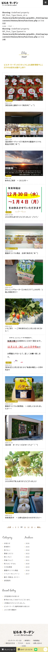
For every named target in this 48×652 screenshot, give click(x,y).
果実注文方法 (10, 643)
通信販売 (7, 583)
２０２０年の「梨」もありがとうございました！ (21, 481)
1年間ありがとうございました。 (14, 606)
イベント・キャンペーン (11, 576)
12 (28, 527)
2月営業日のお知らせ (11, 599)
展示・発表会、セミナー (12, 580)
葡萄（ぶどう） (8, 556)
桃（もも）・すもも (10, 566)
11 (25, 527)
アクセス (20, 643)
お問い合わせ (37, 643)
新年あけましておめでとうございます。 (17, 602)
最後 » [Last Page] (39, 527)
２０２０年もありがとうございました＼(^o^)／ (22, 217)
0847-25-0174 (24, 649)
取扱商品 (36, 640)
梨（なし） (8, 476)
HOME (4, 26)
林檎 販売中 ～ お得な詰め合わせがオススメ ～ (23, 517)
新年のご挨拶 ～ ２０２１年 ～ (16, 180)
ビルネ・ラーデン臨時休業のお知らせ (16, 609)
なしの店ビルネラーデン (9, 4)
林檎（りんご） (9, 513)
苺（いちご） (9, 100)
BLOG (28, 643)
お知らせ (8, 137)
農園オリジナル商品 (11, 248)
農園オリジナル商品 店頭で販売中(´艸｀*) (21, 253)
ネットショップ (8, 649)
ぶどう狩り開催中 (10, 612)
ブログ (10, 26)
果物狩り (8, 324)
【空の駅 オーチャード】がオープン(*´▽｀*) (21, 445)
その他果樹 (8, 570)
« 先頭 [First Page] (9, 527)
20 (32, 527)
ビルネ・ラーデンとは (15, 640)
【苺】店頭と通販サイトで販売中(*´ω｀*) (20, 105)
